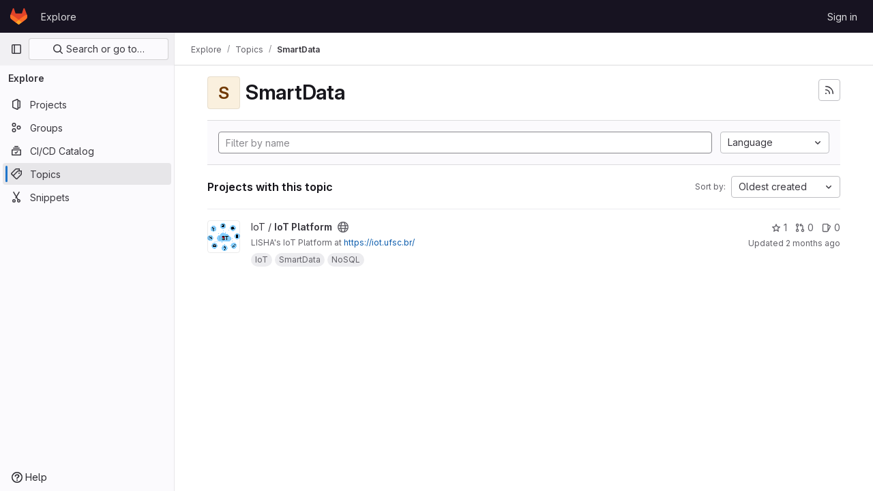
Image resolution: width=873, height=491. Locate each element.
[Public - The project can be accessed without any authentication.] (343, 227)
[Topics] (87, 174)
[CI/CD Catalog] (87, 151)
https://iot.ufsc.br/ (379, 242)
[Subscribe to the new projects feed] (829, 90)
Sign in (842, 17)
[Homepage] (19, 16)
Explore (58, 17)
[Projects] (87, 104)
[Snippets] (87, 197)
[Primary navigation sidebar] (16, 49)
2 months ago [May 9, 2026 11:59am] (813, 243)
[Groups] (87, 127)
